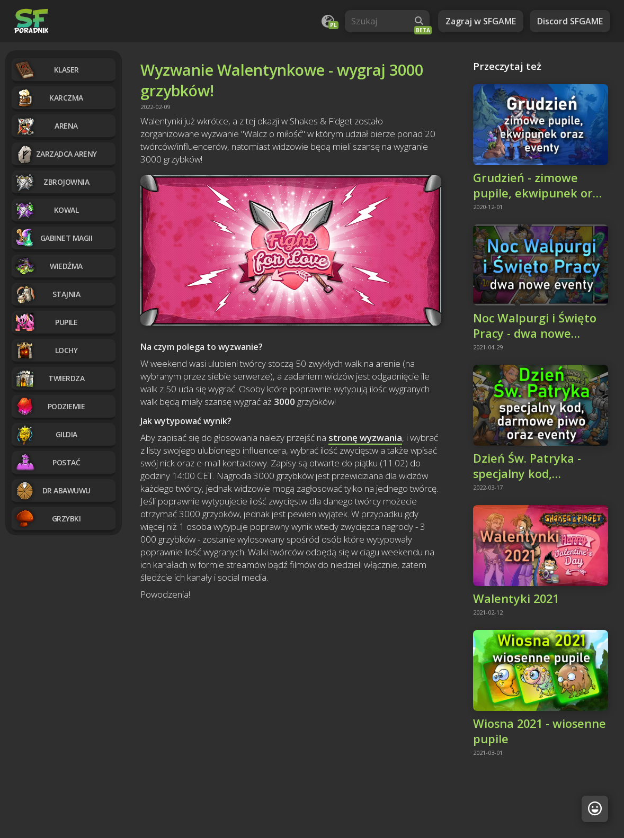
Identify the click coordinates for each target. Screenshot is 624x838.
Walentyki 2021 (516, 598)
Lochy (45, 350)
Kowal (46, 210)
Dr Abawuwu (52, 490)
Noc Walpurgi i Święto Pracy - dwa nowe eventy (534, 325)
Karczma (48, 97)
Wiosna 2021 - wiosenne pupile (539, 731)
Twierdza (49, 378)
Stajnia (47, 294)
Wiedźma (48, 266)
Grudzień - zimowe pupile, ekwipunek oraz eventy (539, 185)
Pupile (45, 322)
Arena (46, 125)
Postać (47, 462)
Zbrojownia (51, 181)
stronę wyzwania (365, 437)
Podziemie (49, 406)
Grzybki (47, 518)
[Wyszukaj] (419, 21)
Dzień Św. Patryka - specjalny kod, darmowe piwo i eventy (539, 465)
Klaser (46, 69)
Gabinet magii (53, 238)
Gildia (45, 434)
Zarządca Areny (55, 153)
